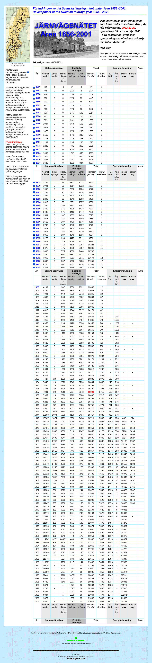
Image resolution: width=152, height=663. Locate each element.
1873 (38, 149)
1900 (38, 254)
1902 (38, 261)
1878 (38, 182)
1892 (38, 228)
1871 (38, 142)
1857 (38, 90)
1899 (38, 251)
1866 (38, 123)
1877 (38, 163)
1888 (38, 215)
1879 (38, 186)
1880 (38, 189)
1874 (38, 153)
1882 (38, 195)
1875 (38, 156)
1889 (38, 218)
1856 (38, 87)
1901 (38, 258)
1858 (38, 94)
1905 (37, 287)
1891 (38, 225)
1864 (38, 116)
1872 (38, 145)
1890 (38, 222)
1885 (38, 205)
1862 (38, 109)
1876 (38, 159)
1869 (38, 135)
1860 (38, 101)
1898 (38, 248)
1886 (38, 208)
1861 (38, 105)
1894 (38, 235)
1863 (38, 112)
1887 (38, 212)
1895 (38, 238)
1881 (38, 192)
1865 (38, 120)
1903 (38, 264)
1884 (38, 202)
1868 (38, 131)
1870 (38, 138)
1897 (38, 244)
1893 (38, 231)
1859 (38, 98)
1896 (38, 241)
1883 (38, 199)
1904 (38, 267)
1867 (38, 127)
